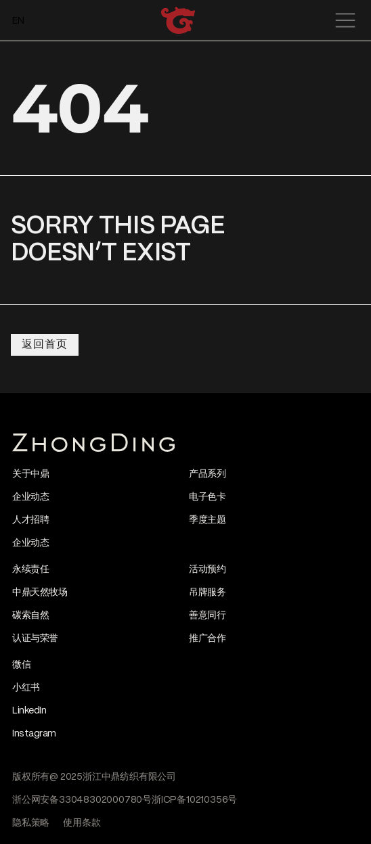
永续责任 (30, 569)
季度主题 (207, 520)
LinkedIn (29, 711)
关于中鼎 (30, 474)
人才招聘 (30, 520)
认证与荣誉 (35, 638)
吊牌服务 (207, 592)
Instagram (34, 733)
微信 (21, 665)
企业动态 (30, 497)
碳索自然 (30, 615)
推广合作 (207, 638)
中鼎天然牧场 (39, 592)
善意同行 (207, 615)
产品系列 (207, 474)
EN (18, 21)
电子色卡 (207, 497)
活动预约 (207, 569)
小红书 (26, 688)
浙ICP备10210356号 (194, 800)
